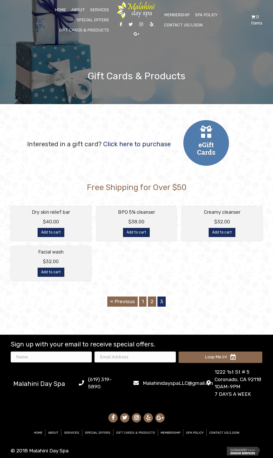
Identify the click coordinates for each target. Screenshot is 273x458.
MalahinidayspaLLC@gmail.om (178, 383)
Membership (170, 433)
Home (38, 433)
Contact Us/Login (224, 433)
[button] (220, 357)
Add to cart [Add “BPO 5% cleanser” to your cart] (136, 232)
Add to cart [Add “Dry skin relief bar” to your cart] (51, 232)
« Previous (122, 301)
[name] (51, 357)
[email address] (135, 357)
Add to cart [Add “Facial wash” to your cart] (51, 272)
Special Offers (97, 433)
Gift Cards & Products (135, 433)
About (53, 433)
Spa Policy (195, 433)
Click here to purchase (137, 144)
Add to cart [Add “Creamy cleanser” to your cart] (222, 232)
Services (71, 433)
